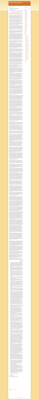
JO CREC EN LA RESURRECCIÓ (26, 52)
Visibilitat (25, 30)
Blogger (21, 397)
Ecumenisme (26, 15)
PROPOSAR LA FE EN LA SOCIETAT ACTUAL (27, 49)
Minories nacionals (26, 24)
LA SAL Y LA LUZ (26, 42)
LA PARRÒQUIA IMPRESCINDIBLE (26, 55)
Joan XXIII (25, 22)
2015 (25, 33)
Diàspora (25, 13)
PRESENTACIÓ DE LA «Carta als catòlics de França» (27, 50)
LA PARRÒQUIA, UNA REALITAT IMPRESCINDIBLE (26, 54)
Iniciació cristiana (26, 20)
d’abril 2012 (26, 59)
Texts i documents (15, 2)
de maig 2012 (26, 39)
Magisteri (25, 23)
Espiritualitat (26, 17)
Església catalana (26, 16)
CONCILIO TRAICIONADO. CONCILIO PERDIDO (27, 58)
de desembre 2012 (26, 35)
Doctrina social (26, 14)
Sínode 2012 (26, 29)
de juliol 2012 (26, 38)
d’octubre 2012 (26, 36)
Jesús (25, 21)
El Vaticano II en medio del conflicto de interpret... (27, 47)
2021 (25, 32)
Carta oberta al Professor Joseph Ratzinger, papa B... (27, 44)
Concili (25, 12)
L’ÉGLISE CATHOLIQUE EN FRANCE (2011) (27, 45)
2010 (25, 61)
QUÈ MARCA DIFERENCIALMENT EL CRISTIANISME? (27, 43)
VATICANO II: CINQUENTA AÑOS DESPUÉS (27, 48)
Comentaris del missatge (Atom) (13, 389)
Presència (25, 28)
